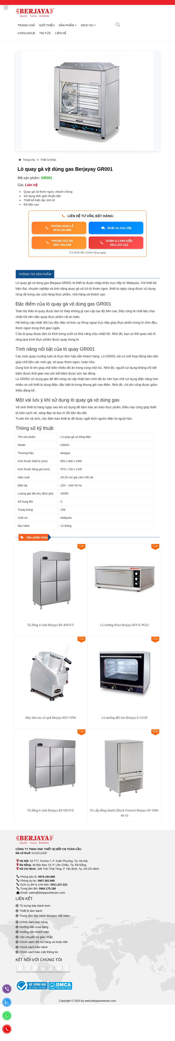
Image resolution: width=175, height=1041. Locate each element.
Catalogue (26, 33)
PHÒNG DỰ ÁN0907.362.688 (59, 242)
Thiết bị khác (48, 159)
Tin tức (45, 33)
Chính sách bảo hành (33, 947)
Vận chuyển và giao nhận (36, 937)
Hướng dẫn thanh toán (34, 932)
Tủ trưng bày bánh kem (35, 905)
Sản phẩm (68, 25)
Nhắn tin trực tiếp (116, 228)
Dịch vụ (88, 25)
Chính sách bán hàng (34, 922)
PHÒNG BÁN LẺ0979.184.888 (59, 228)
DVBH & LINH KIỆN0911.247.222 (116, 242)
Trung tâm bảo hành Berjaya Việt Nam (45, 915)
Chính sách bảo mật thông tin (39, 952)
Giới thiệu (47, 25)
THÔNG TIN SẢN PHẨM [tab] (35, 274)
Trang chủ (26, 25)
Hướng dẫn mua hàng (34, 927)
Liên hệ (60, 33)
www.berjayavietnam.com (100, 1000)
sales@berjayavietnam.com (47, 892)
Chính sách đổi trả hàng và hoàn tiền (44, 942)
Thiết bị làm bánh (31, 910)
